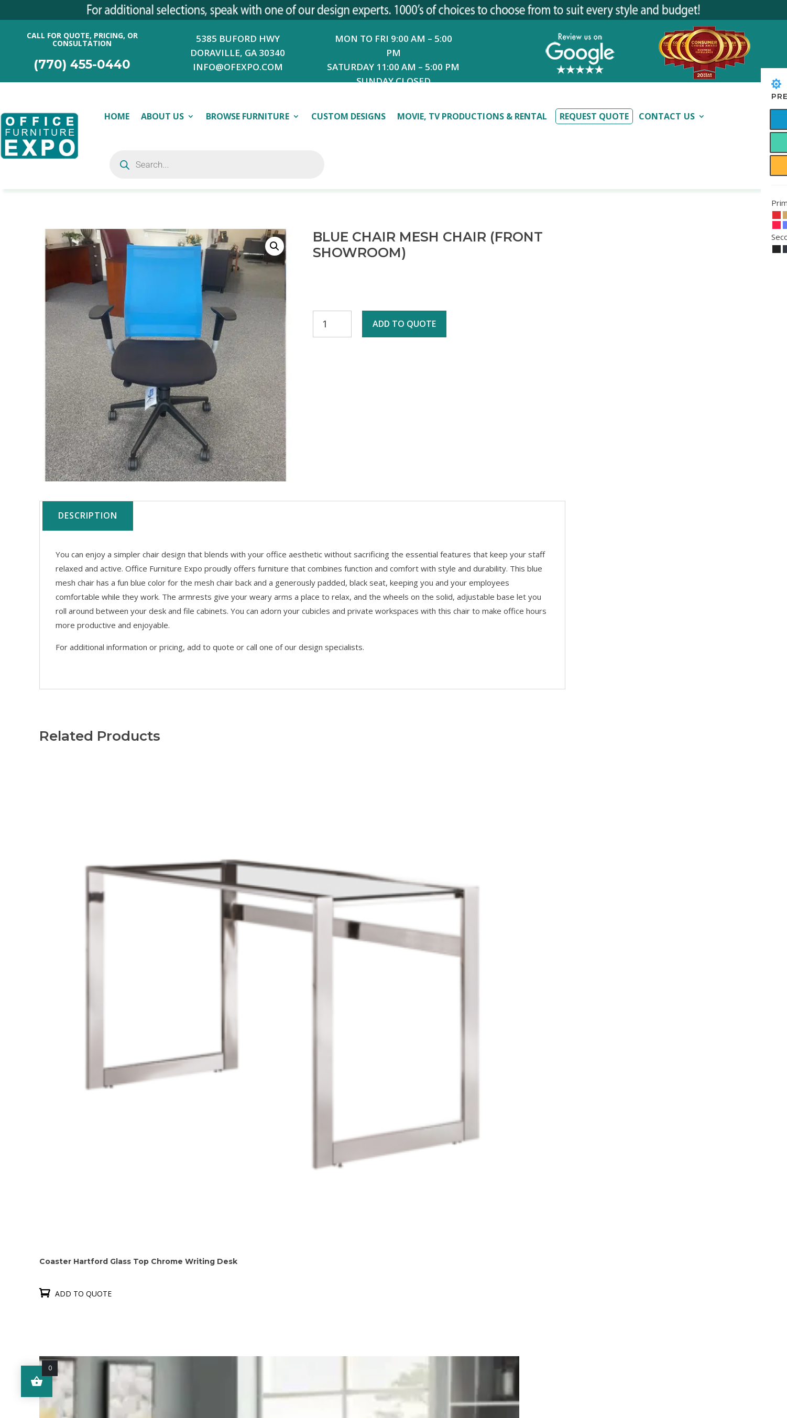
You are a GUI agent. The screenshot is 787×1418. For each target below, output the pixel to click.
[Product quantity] (332, 324)
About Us (162, 116)
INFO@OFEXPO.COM (238, 67)
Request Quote (594, 116)
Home (116, 116)
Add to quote (404, 323)
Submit (548, 1367)
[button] (274, 246)
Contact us (270, 1183)
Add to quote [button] (83, 991)
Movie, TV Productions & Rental (472, 116)
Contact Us (666, 116)
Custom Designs (348, 116)
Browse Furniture (247, 116)
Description (87, 515)
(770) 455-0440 (82, 64)
